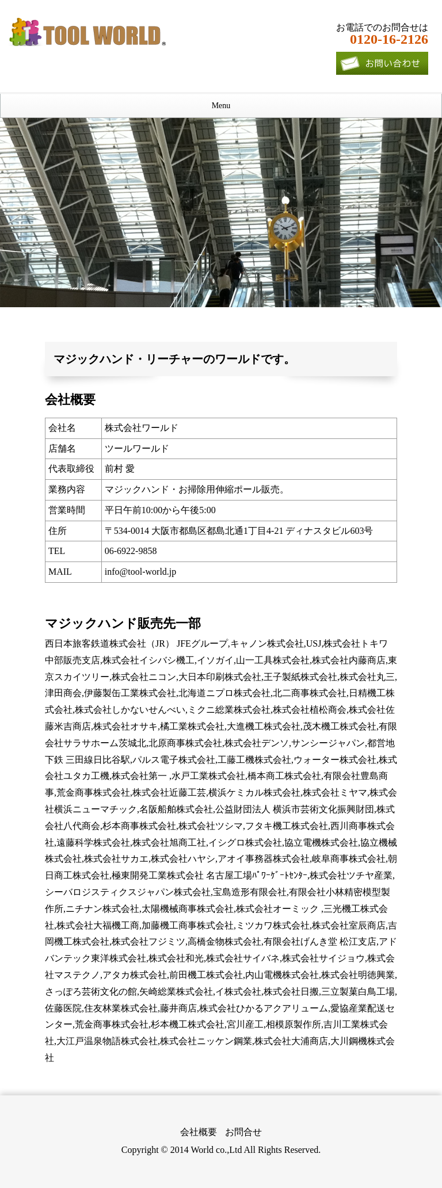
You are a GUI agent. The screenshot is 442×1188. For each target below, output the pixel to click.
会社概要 (198, 1132)
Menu (221, 105)
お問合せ (243, 1132)
